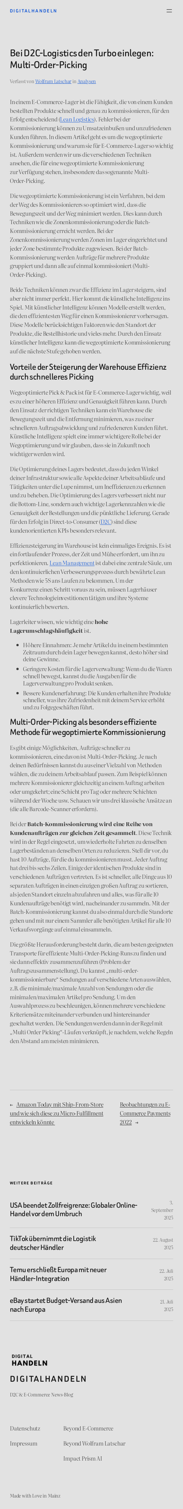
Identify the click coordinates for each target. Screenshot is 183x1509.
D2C (106, 521)
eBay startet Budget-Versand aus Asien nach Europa (66, 1305)
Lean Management (72, 563)
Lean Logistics (77, 119)
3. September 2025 (162, 1210)
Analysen (87, 81)
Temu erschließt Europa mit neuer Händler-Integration (58, 1274)
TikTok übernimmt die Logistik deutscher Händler (53, 1243)
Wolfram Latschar (53, 81)
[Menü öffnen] (169, 11)
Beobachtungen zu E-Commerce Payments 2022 (145, 1113)
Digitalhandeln (34, 11)
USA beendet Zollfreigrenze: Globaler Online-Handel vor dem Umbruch (73, 1210)
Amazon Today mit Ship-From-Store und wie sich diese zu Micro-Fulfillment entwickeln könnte (56, 1113)
